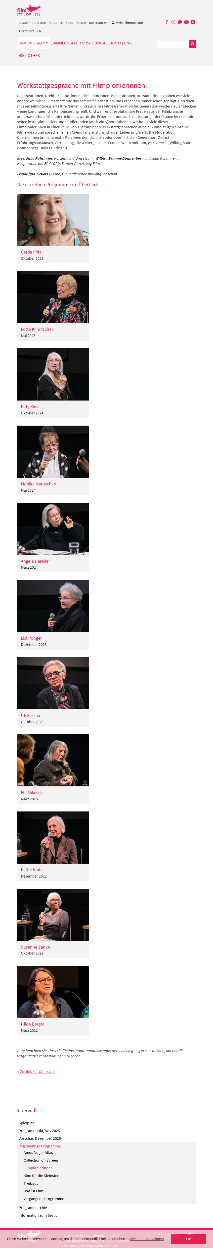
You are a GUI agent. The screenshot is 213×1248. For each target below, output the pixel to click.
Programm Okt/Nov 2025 (39, 1130)
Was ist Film (33, 1190)
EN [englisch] (39, 31)
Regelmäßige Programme (40, 1145)
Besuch (24, 22)
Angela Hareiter (35, 561)
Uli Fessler (31, 715)
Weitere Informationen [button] (146, 1239)
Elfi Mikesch (32, 792)
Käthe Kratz (32, 870)
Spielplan (27, 1122)
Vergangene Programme (44, 1198)
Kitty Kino (30, 406)
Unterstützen (99, 22)
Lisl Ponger (31, 638)
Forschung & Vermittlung (106, 43)
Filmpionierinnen (38, 1167)
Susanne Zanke (35, 947)
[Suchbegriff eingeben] (173, 44)
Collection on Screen (41, 1160)
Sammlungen (64, 43)
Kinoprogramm (33, 43)
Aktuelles (56, 22)
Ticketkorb (27, 31)
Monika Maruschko (38, 484)
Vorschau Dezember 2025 (40, 1138)
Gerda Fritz (31, 252)
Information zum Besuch (39, 1215)
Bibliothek (29, 55)
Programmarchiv (33, 1207)
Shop (69, 22)
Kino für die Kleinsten (41, 1175)
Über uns (39, 22)
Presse (81, 22)
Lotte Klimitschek (37, 329)
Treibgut (31, 1183)
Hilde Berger (32, 1024)
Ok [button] (188, 1239)
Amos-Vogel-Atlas (38, 1152)
